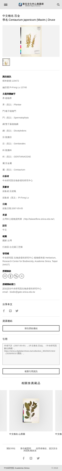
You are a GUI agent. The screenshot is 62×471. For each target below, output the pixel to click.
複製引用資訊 (31, 371)
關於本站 (11, 448)
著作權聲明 (25, 448)
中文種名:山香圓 (17, 434)
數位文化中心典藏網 (31, 4)
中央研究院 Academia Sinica (16, 468)
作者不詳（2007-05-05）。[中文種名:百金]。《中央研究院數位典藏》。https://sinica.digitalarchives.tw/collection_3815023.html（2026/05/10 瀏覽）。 (31, 354)
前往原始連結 (31, 328)
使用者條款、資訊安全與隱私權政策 (41, 449)
